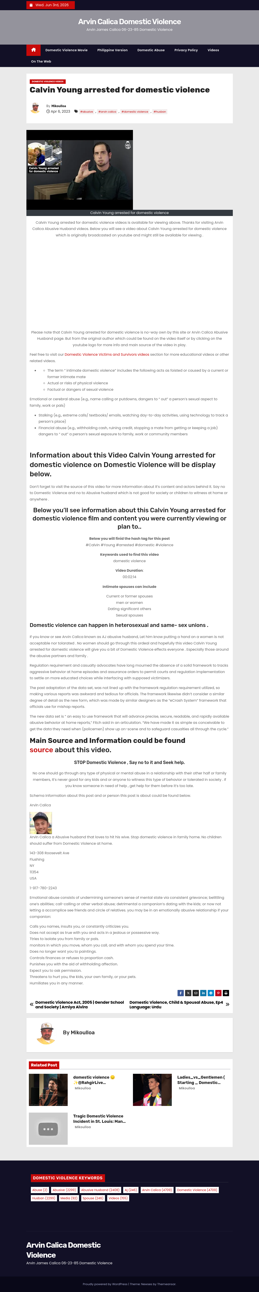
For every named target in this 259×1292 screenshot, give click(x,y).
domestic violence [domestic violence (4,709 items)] (197, 1190)
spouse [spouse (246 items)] (93, 1198)
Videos (213, 50)
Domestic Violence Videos (47, 81)
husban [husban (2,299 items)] (43, 1198)
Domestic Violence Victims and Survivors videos (107, 354)
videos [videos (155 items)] (118, 1198)
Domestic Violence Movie (66, 50)
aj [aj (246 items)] (131, 1190)
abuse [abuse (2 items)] (39, 1190)
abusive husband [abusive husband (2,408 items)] (100, 1190)
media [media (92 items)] (69, 1198)
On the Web (41, 61)
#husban (160, 112)
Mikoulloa (58, 106)
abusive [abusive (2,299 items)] (64, 1190)
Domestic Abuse (151, 50)
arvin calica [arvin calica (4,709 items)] (157, 1190)
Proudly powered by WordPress (105, 1284)
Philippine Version (112, 50)
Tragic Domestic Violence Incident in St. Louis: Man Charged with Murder (98, 1121)
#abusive (86, 112)
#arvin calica (107, 112)
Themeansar (166, 1284)
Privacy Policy (186, 50)
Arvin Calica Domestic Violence (129, 21)
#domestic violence (135, 112)
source (41, 750)
